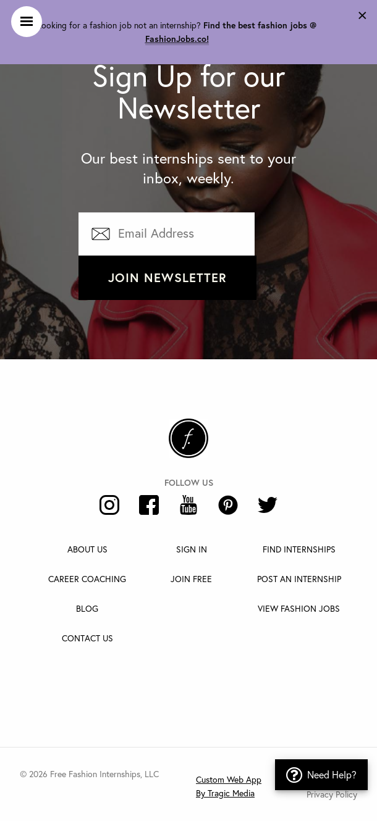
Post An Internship (299, 579)
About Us (87, 549)
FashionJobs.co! (177, 38)
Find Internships (299, 549)
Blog (87, 608)
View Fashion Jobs (299, 608)
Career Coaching (87, 579)
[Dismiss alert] (362, 13)
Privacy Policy (332, 794)
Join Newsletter (167, 277)
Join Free (191, 579)
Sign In (191, 549)
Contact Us (87, 638)
